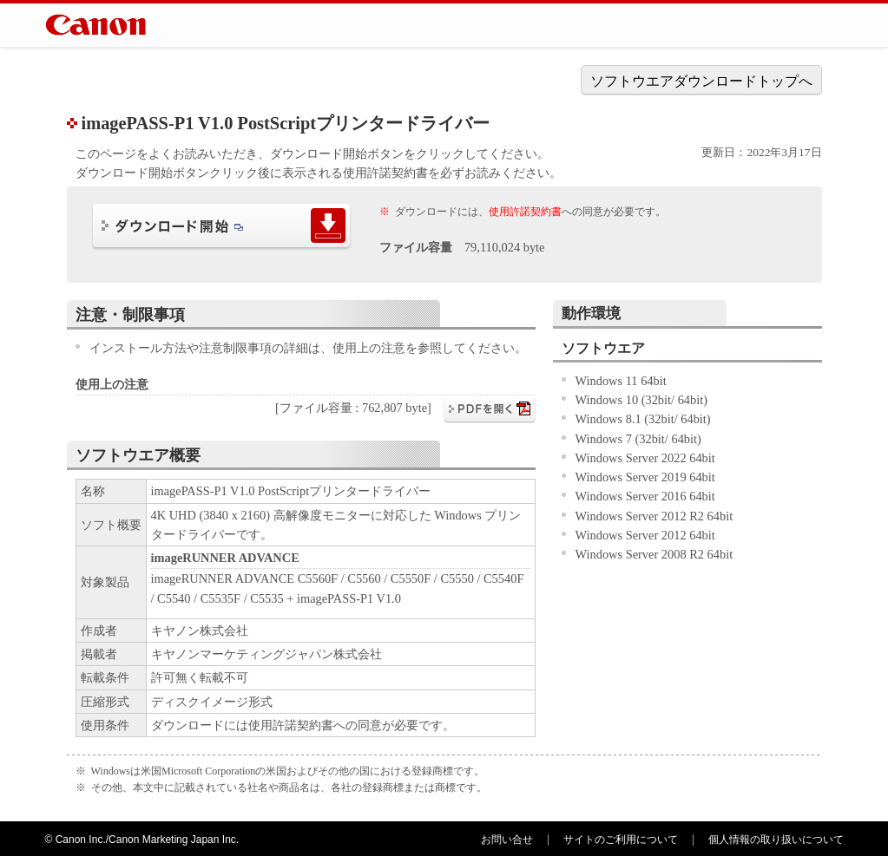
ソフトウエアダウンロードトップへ (701, 81)
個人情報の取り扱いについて (776, 839)
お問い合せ (507, 839)
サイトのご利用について (620, 839)
